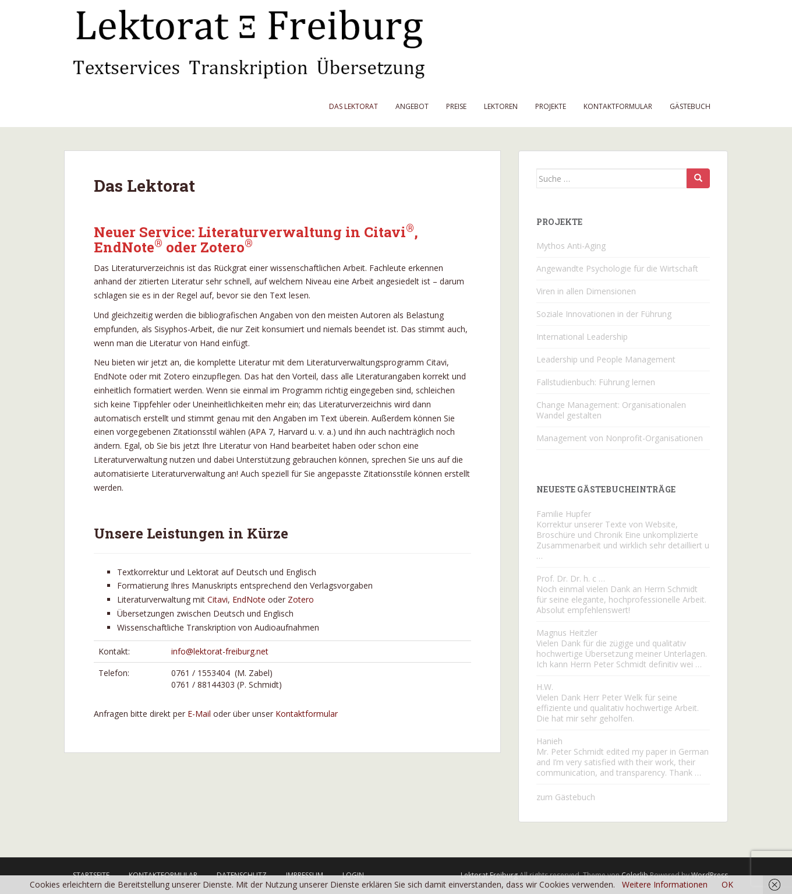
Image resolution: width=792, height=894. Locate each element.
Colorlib (634, 875)
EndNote (249, 599)
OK (727, 884)
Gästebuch (690, 106)
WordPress (709, 875)
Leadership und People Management (606, 359)
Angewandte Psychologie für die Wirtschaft (617, 268)
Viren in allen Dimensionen (586, 291)
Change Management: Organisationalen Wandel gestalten (611, 410)
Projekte (550, 106)
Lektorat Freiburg (489, 875)
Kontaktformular (618, 106)
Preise (456, 106)
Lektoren (501, 106)
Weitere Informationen (665, 884)
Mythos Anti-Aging (571, 245)
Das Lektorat (353, 106)
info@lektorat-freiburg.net (219, 651)
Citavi (217, 599)
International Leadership (582, 336)
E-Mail (199, 713)
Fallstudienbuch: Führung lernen (595, 382)
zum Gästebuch (565, 797)
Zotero (301, 599)
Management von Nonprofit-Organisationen (619, 438)
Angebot (412, 106)
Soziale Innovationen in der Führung (603, 313)
